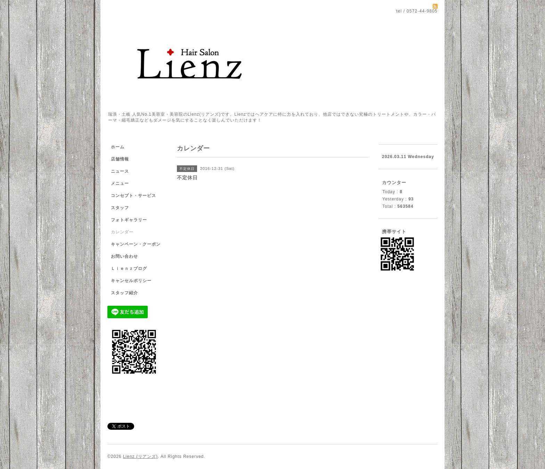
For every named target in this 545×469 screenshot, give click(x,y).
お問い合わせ (124, 256)
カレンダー (122, 232)
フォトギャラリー (129, 219)
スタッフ (120, 207)
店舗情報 (120, 159)
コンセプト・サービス (133, 195)
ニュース (120, 171)
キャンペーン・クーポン (136, 244)
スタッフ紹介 (124, 292)
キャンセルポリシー (131, 280)
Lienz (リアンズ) (140, 456)
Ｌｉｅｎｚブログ (129, 268)
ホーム (117, 147)
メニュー (120, 183)
